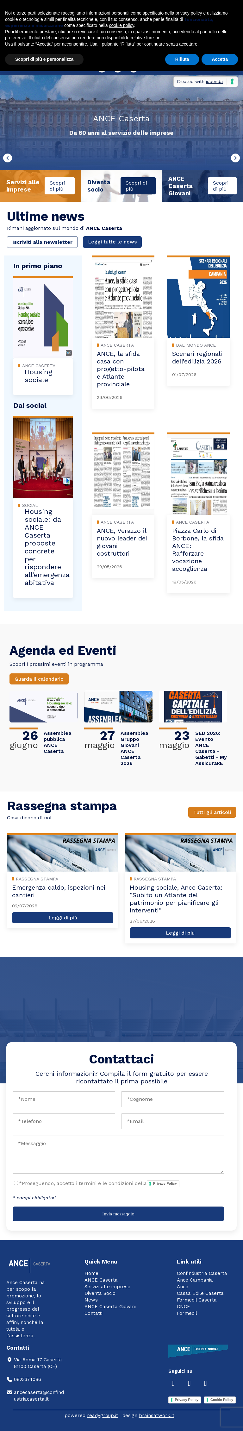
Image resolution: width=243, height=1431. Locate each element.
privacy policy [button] (189, 13)
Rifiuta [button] (182, 59)
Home (91, 1273)
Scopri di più (57, 186)
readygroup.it (102, 1415)
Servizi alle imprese (107, 1286)
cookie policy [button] (121, 25)
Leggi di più (62, 918)
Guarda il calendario (39, 679)
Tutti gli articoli (212, 812)
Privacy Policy (165, 1183)
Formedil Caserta (197, 1300)
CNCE (183, 1306)
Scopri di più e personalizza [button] (44, 59)
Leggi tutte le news (112, 242)
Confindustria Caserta (202, 1273)
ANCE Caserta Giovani (110, 1306)
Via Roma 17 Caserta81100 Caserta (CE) (34, 1363)
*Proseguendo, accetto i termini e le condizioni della (99, 1183)
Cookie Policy (221, 1400)
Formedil (187, 1313)
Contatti (93, 1313)
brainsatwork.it (156, 1415)
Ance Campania (195, 1280)
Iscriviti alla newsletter (42, 242)
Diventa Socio (99, 1293)
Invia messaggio (118, 1214)
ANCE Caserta (101, 1280)
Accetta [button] (220, 59)
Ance (182, 1286)
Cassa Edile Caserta (200, 1293)
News (91, 1300)
